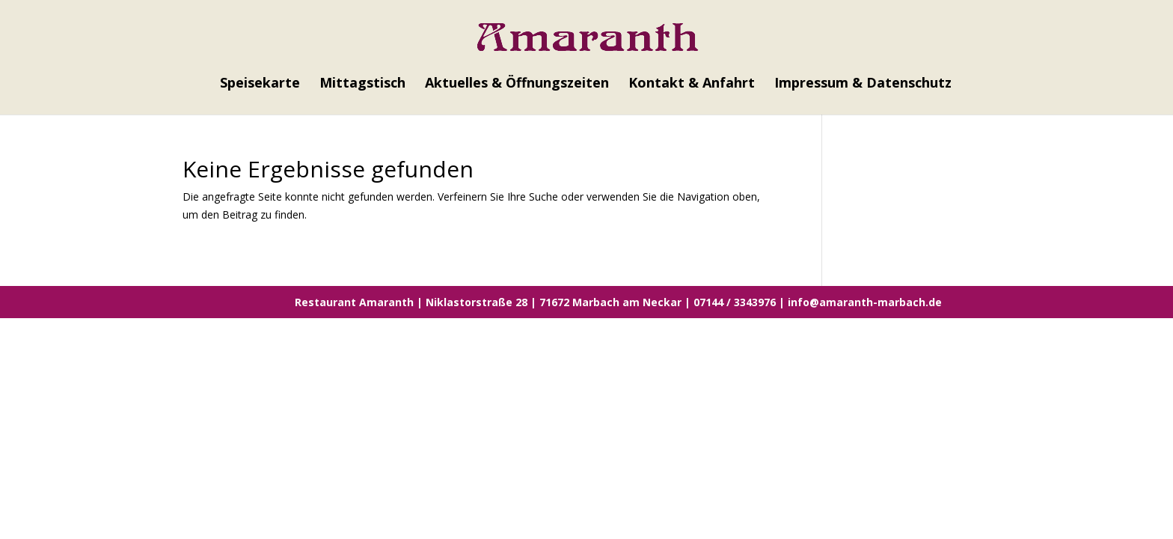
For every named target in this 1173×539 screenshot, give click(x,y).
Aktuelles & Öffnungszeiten (517, 84)
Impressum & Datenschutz (863, 84)
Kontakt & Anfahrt (691, 84)
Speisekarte (260, 84)
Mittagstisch (362, 84)
